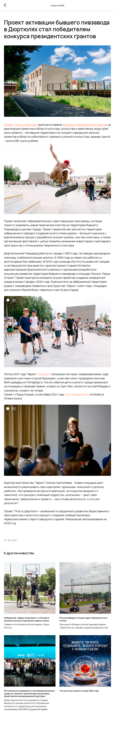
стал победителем (76, 394)
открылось (44, 374)
